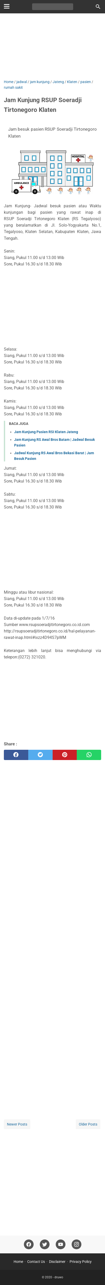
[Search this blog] (98, 7)
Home (18, 1262)
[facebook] (16, 755)
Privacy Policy (81, 1262)
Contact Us (36, 1262)
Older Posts (88, 1124)
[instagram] (76, 1244)
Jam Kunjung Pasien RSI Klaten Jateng (46, 432)
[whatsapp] (89, 755)
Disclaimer (57, 1262)
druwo (58, 1277)
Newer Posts (17, 1124)
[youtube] (60, 1244)
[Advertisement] (52, 47)
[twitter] (40, 755)
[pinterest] (65, 755)
